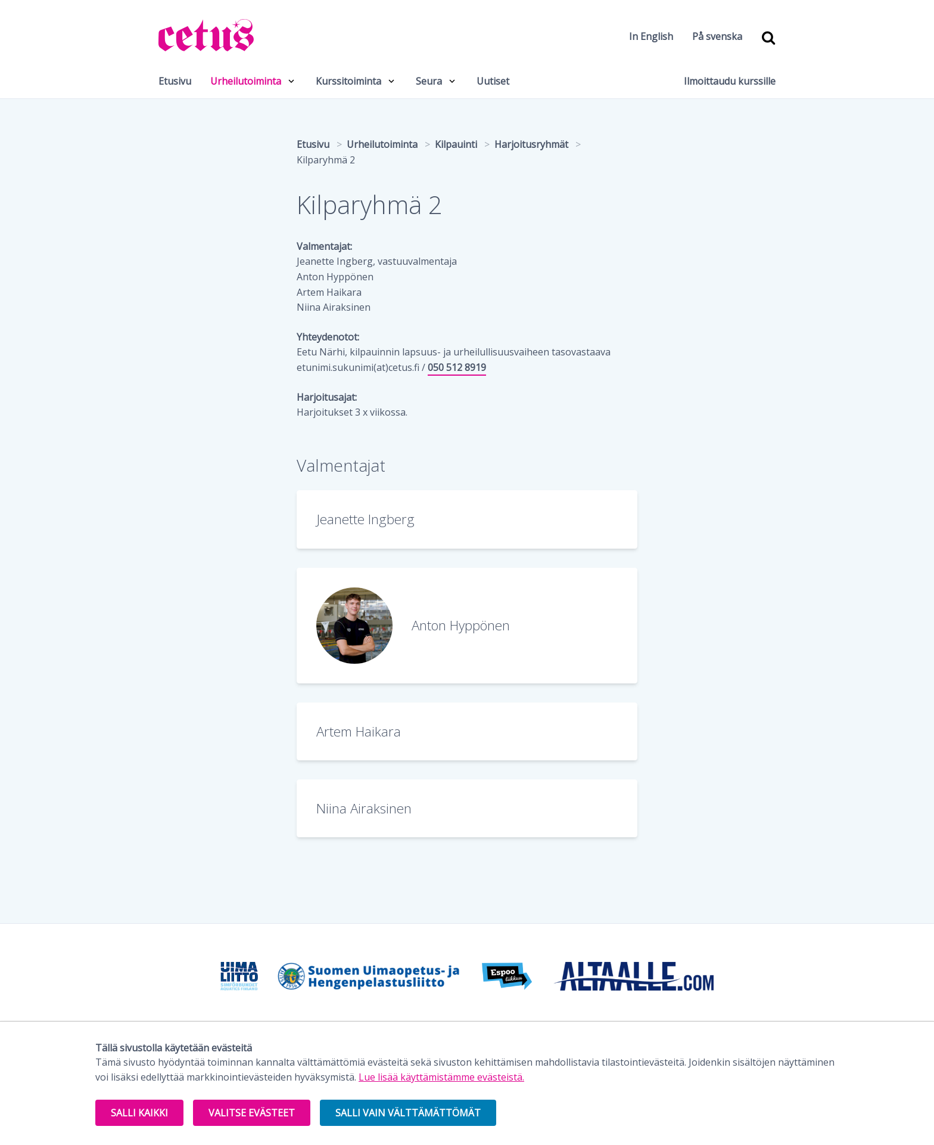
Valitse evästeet (251, 1112)
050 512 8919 (457, 367)
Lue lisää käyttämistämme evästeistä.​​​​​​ (441, 1077)
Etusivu (174, 81)
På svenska (717, 36)
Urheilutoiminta (245, 81)
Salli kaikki (139, 1112)
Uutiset (493, 81)
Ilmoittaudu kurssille (730, 81)
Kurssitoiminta (348, 81)
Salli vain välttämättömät (408, 1112)
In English (651, 36)
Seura (429, 81)
